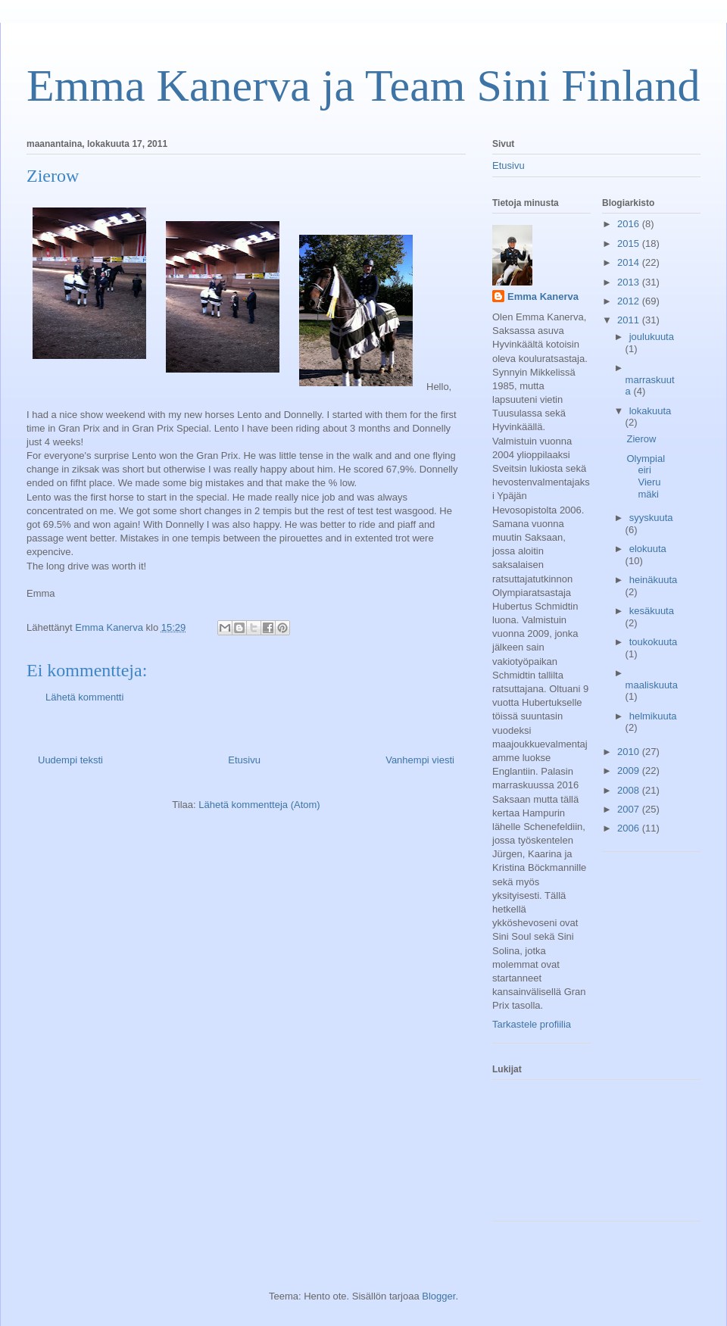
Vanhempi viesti (419, 760)
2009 (629, 770)
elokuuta (647, 548)
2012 (629, 301)
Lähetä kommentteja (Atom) (259, 804)
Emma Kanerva (543, 296)
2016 (629, 223)
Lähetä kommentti (84, 697)
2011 (629, 320)
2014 (629, 262)
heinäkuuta (653, 579)
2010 (629, 751)
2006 (629, 828)
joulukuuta (651, 336)
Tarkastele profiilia (531, 1024)
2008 (629, 790)
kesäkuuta (651, 610)
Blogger (438, 1296)
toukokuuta (653, 641)
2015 (629, 243)
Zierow (641, 439)
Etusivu (244, 760)
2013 (629, 282)
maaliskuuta (652, 685)
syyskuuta (651, 517)
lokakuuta (650, 411)
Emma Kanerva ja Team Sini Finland (363, 86)
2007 (629, 809)
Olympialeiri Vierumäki (645, 476)
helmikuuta (653, 716)
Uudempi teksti (70, 760)
